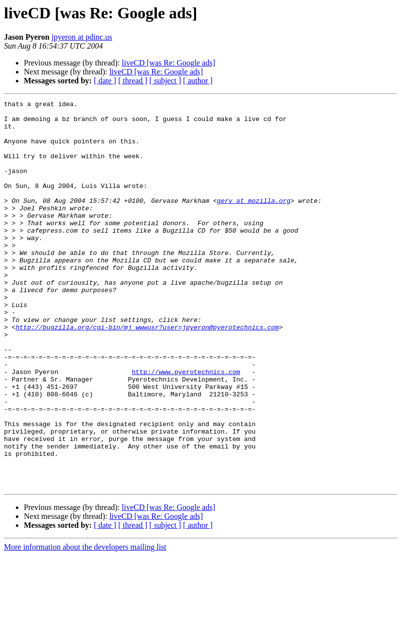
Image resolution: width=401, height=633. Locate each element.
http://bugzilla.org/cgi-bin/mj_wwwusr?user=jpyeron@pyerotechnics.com (146, 373)
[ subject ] (165, 80)
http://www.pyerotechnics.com (186, 426)
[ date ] (105, 80)
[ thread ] (132, 80)
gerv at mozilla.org (253, 221)
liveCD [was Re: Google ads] (168, 63)
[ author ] (198, 80)
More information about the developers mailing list (85, 624)
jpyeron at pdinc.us (82, 37)
